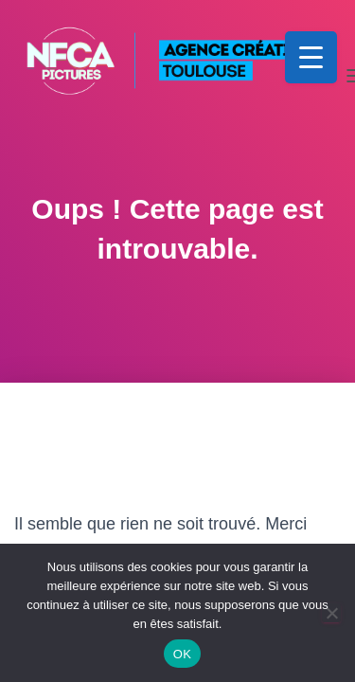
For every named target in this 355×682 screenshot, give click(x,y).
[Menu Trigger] (311, 57)
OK (182, 654)
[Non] (331, 612)
